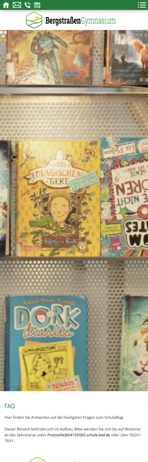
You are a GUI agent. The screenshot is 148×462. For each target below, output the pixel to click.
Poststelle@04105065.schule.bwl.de (78, 434)
